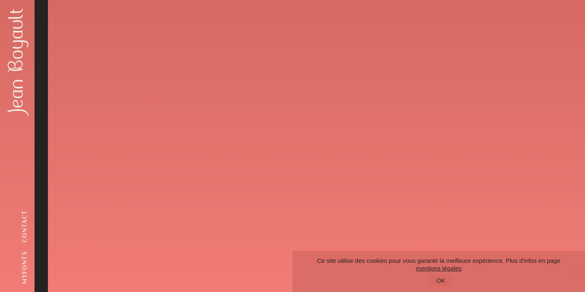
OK (440, 280)
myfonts (24, 267)
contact (24, 226)
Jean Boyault (16, 61)
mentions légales (439, 268)
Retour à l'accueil (191, 173)
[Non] (575, 272)
